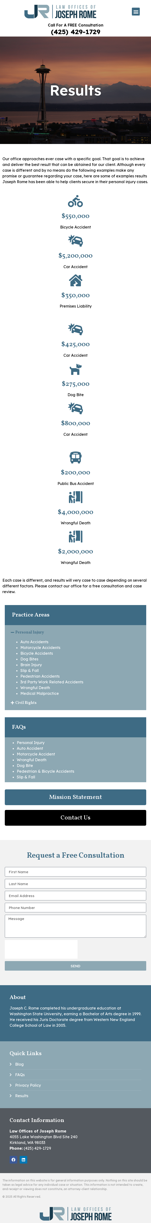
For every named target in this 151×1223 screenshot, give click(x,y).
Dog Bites (29, 659)
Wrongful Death (35, 687)
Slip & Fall (29, 670)
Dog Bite (25, 765)
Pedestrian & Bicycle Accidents (45, 771)
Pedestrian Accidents (40, 676)
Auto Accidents (34, 641)
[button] (136, 12)
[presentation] (41, 949)
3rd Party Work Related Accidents (51, 682)
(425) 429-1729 (75, 31)
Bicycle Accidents (36, 653)
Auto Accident (30, 748)
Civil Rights (26, 703)
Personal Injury (29, 632)
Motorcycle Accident (36, 754)
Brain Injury (31, 664)
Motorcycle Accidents (40, 647)
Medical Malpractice (39, 693)
